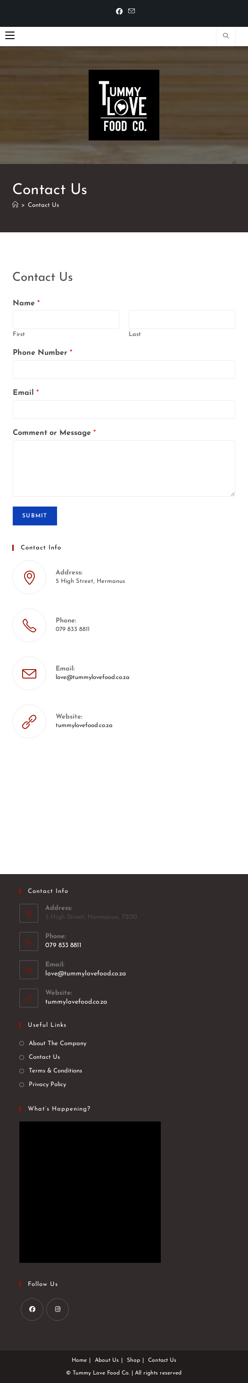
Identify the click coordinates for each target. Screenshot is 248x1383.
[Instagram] (57, 1309)
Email (26, 393)
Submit (34, 516)
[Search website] (225, 37)
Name (26, 303)
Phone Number (42, 353)
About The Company (57, 1043)
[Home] (15, 205)
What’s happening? (59, 1109)
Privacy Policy (47, 1084)
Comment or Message (54, 433)
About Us (107, 1360)
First (19, 334)
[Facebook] (119, 12)
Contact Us (43, 205)
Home (79, 1360)
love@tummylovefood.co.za (93, 677)
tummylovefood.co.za (84, 725)
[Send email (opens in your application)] (130, 12)
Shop (133, 1360)
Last (135, 334)
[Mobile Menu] (10, 36)
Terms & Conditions (55, 1071)
